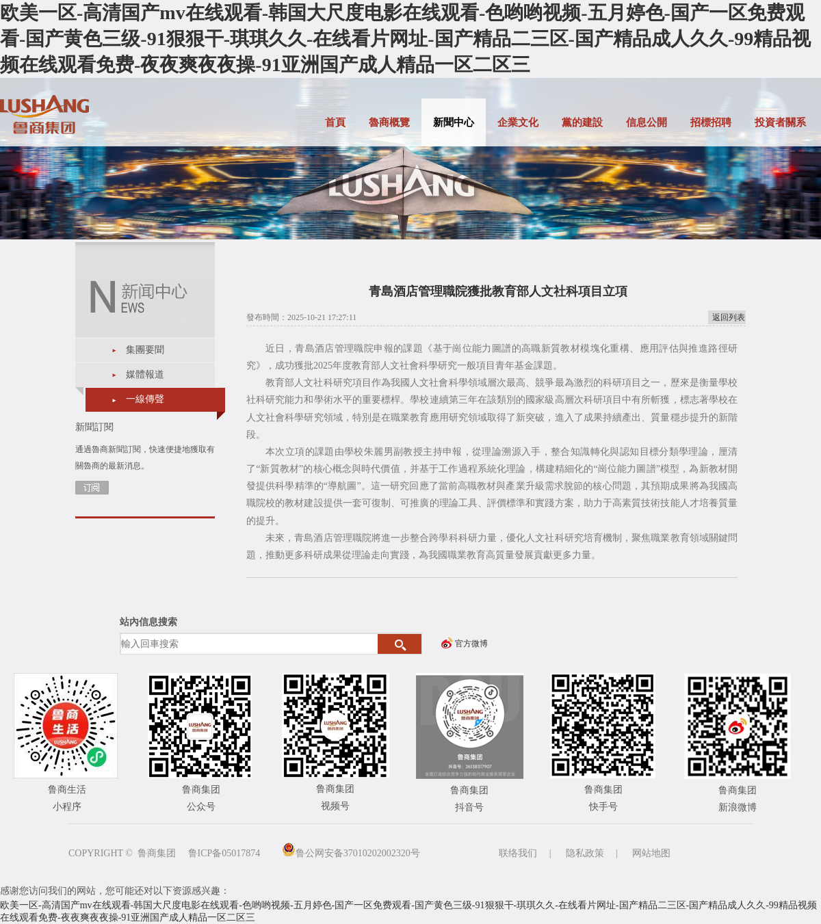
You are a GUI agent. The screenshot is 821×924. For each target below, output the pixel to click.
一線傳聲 (145, 399)
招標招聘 (710, 122)
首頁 (335, 122)
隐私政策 (585, 853)
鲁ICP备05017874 (224, 853)
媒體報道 (145, 374)
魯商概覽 (389, 122)
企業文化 (517, 122)
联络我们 (518, 853)
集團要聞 (145, 350)
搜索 (400, 644)
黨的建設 (582, 122)
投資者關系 (780, 122)
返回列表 (728, 317)
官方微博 (471, 643)
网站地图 (651, 853)
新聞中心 (453, 122)
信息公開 (646, 122)
